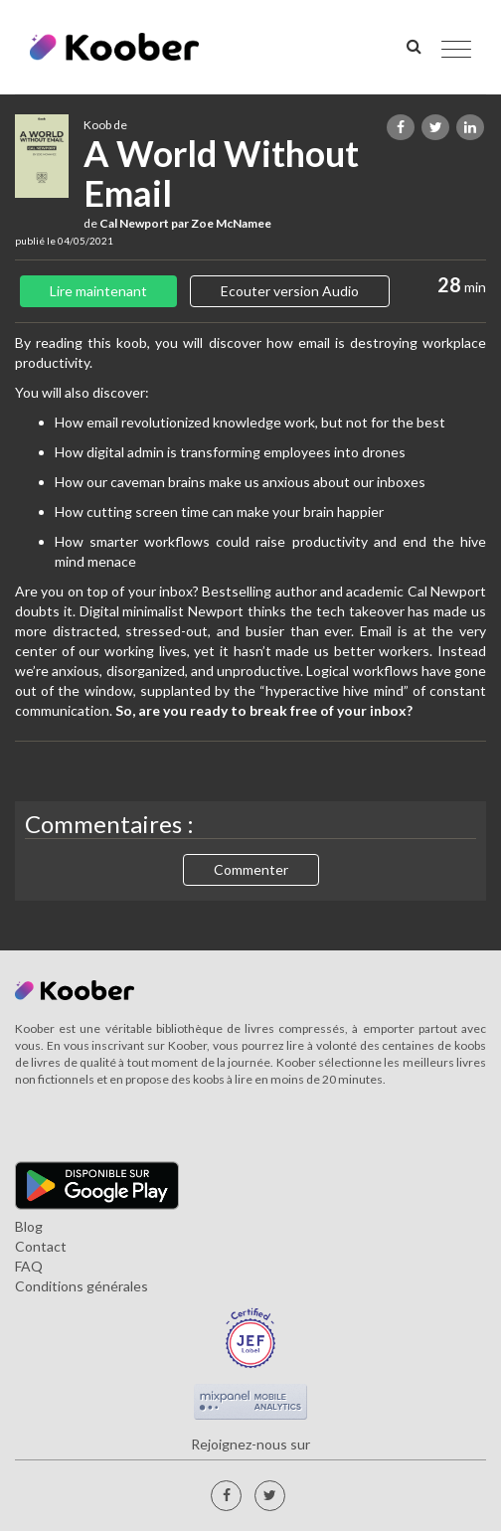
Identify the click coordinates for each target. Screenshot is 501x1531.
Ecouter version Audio (290, 290)
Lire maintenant (98, 290)
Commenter (251, 869)
